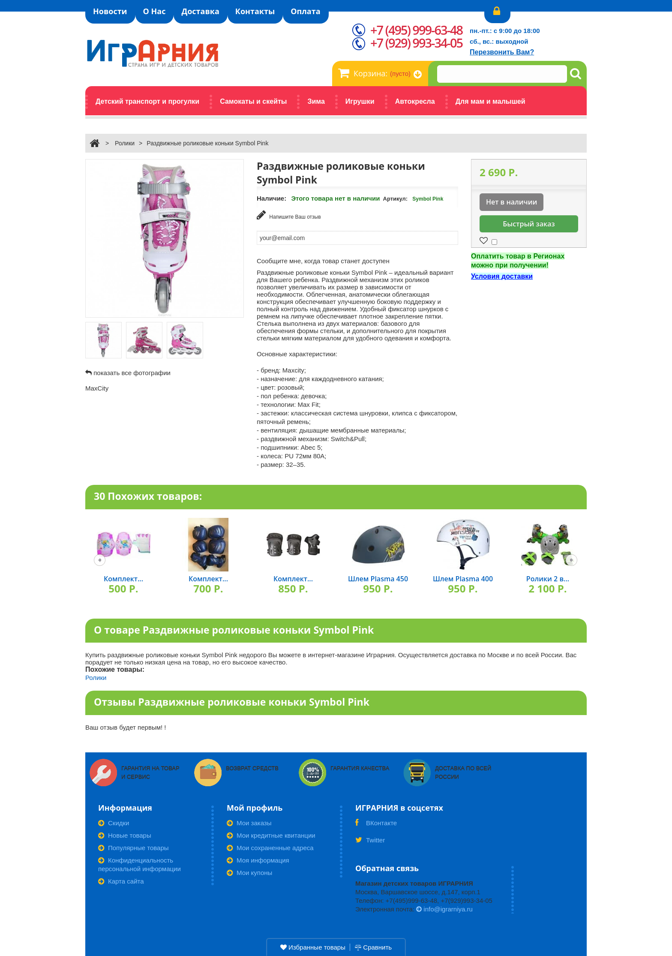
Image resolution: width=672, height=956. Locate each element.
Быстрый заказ (529, 223)
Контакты (255, 11)
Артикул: (395, 198)
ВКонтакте (376, 825)
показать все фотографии (132, 372)
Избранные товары (312, 947)
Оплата (305, 11)
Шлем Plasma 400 (463, 578)
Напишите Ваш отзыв (289, 215)
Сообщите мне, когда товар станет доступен (323, 261)
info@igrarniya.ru (444, 909)
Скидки (113, 823)
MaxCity (96, 388)
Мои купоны (249, 872)
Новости (110, 11)
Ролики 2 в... (547, 578)
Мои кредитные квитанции (271, 835)
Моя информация (258, 860)
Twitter (370, 842)
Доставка (200, 11)
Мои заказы (249, 823)
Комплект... (123, 578)
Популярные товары (133, 847)
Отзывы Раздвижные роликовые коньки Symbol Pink (231, 702)
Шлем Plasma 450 (378, 578)
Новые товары (124, 835)
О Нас (154, 11)
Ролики (125, 143)
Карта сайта (121, 881)
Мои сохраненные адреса (270, 847)
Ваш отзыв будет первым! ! (125, 727)
